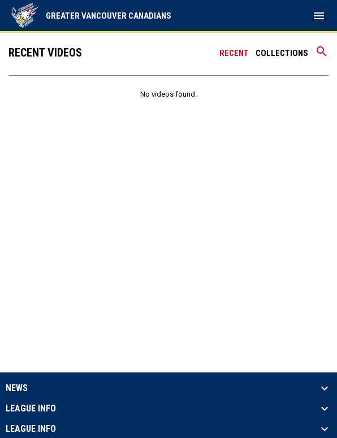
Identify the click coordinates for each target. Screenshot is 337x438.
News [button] (17, 388)
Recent (234, 53)
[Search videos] (322, 55)
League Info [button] (31, 408)
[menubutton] (319, 16)
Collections (282, 53)
